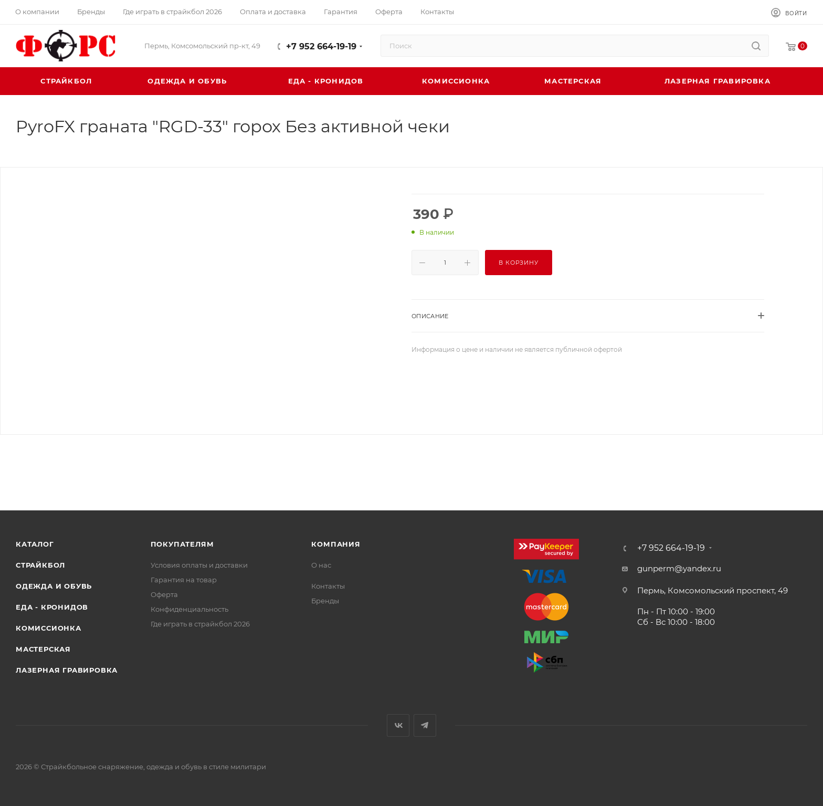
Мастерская (43, 649)
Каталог (35, 544)
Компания (335, 544)
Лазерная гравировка (67, 670)
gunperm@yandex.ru (679, 568)
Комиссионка (48, 628)
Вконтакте (398, 725)
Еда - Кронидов (52, 607)
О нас (321, 565)
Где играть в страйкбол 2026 (200, 624)
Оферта (164, 594)
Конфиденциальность (189, 609)
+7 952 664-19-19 (321, 46)
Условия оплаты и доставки (199, 565)
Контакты (328, 586)
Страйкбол (40, 565)
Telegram (425, 725)
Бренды (325, 600)
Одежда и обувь (54, 586)
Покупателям (182, 544)
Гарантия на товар (184, 579)
